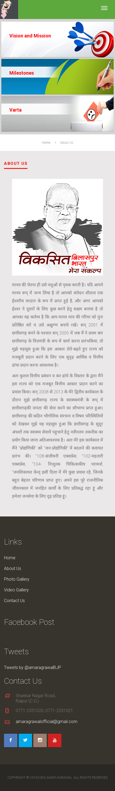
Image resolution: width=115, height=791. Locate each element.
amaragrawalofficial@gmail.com (46, 721)
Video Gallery (16, 589)
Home (46, 142)
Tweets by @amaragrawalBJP (32, 667)
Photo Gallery (16, 579)
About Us (12, 568)
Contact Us (14, 600)
